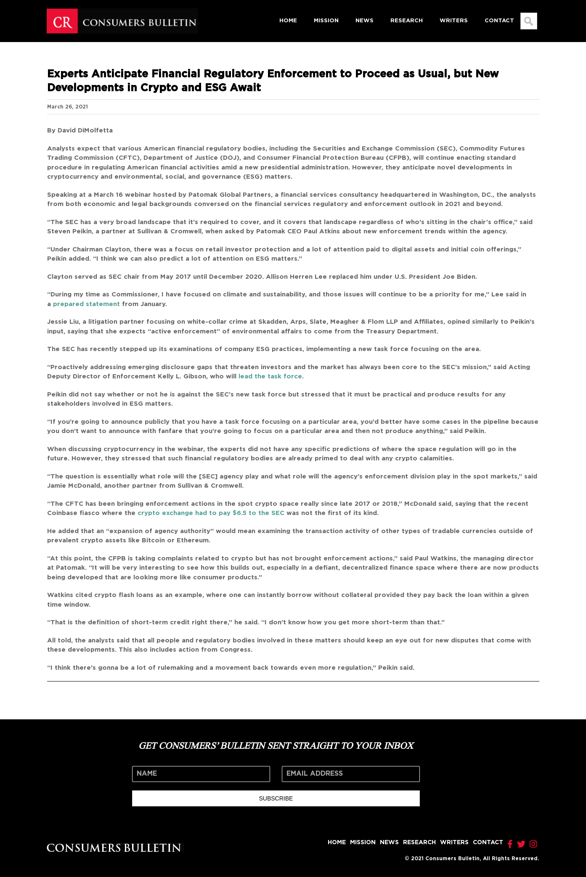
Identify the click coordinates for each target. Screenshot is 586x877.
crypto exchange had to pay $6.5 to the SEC (211, 513)
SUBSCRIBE (276, 798)
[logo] (122, 11)
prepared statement (86, 304)
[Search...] (528, 21)
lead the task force (270, 376)
